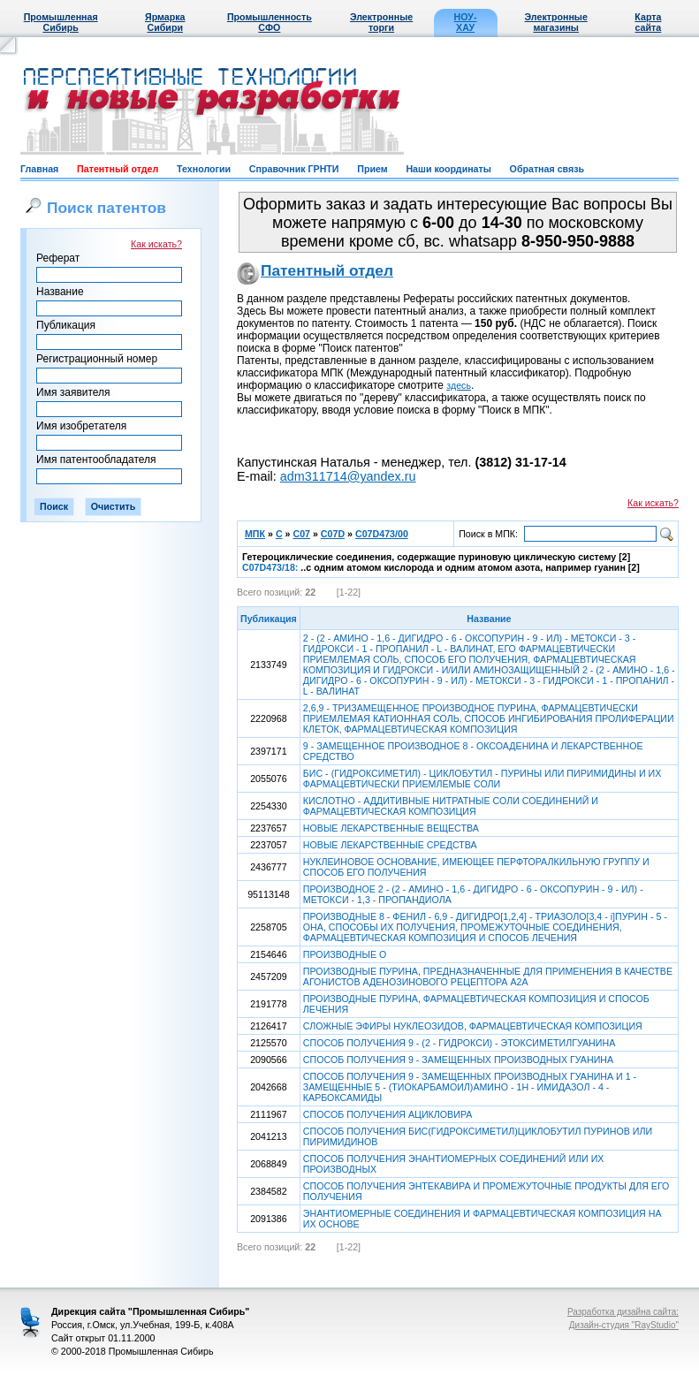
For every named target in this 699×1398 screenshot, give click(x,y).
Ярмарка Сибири (165, 22)
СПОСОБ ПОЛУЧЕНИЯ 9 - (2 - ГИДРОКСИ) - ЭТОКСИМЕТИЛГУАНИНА (459, 1042)
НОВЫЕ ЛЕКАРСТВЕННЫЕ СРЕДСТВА (390, 845)
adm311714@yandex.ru (348, 476)
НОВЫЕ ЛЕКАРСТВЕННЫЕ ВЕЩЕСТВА (391, 828)
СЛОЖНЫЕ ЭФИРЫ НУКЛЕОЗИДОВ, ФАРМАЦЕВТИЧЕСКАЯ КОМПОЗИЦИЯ (472, 1026)
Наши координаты (448, 168)
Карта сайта (647, 22)
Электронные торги (381, 22)
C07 (301, 533)
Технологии (204, 168)
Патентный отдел (117, 168)
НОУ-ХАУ (465, 22)
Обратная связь (547, 168)
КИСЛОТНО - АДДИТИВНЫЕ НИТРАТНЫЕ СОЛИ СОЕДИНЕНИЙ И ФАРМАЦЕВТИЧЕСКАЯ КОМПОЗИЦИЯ (450, 806)
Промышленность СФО (269, 22)
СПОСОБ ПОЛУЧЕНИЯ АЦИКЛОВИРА (388, 1114)
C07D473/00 (381, 533)
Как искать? (156, 244)
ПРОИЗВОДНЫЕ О (344, 954)
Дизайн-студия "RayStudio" (624, 1325)
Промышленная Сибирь (61, 22)
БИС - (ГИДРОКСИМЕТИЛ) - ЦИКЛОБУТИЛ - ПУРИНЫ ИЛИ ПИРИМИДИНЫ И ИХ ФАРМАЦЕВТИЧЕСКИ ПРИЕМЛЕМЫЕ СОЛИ (482, 778)
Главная (39, 168)
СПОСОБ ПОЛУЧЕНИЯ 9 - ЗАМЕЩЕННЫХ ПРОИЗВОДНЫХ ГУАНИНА (458, 1059)
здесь (458, 385)
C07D (333, 533)
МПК (255, 533)
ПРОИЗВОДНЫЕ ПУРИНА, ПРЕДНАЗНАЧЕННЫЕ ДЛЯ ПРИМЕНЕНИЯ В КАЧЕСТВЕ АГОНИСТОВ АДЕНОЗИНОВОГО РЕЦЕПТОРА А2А (487, 976)
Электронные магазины (556, 22)
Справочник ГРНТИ (294, 168)
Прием (372, 168)
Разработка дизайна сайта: (623, 1312)
